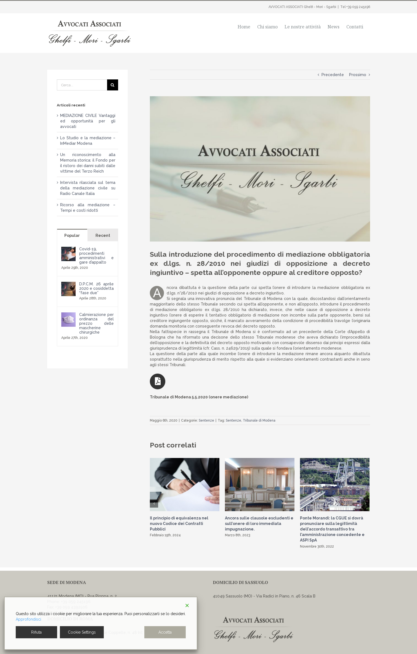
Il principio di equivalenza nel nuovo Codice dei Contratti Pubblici (179, 523)
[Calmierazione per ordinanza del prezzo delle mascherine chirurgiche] (68, 315)
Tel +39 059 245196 (355, 7)
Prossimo (357, 75)
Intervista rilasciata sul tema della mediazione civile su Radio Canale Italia (87, 188)
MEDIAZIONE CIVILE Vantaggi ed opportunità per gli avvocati (87, 121)
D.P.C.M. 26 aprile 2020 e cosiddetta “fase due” (96, 288)
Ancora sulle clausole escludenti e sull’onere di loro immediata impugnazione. (259, 523)
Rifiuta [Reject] (36, 632)
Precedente (333, 75)
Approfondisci (28, 619)
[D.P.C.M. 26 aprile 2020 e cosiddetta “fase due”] (68, 284)
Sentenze (206, 420)
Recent (102, 235)
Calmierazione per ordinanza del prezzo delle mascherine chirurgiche (96, 323)
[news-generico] (260, 169)
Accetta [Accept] (165, 632)
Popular (72, 235)
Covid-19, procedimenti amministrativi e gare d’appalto (96, 255)
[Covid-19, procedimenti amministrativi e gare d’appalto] (68, 249)
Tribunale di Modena (259, 420)
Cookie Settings (82, 632)
